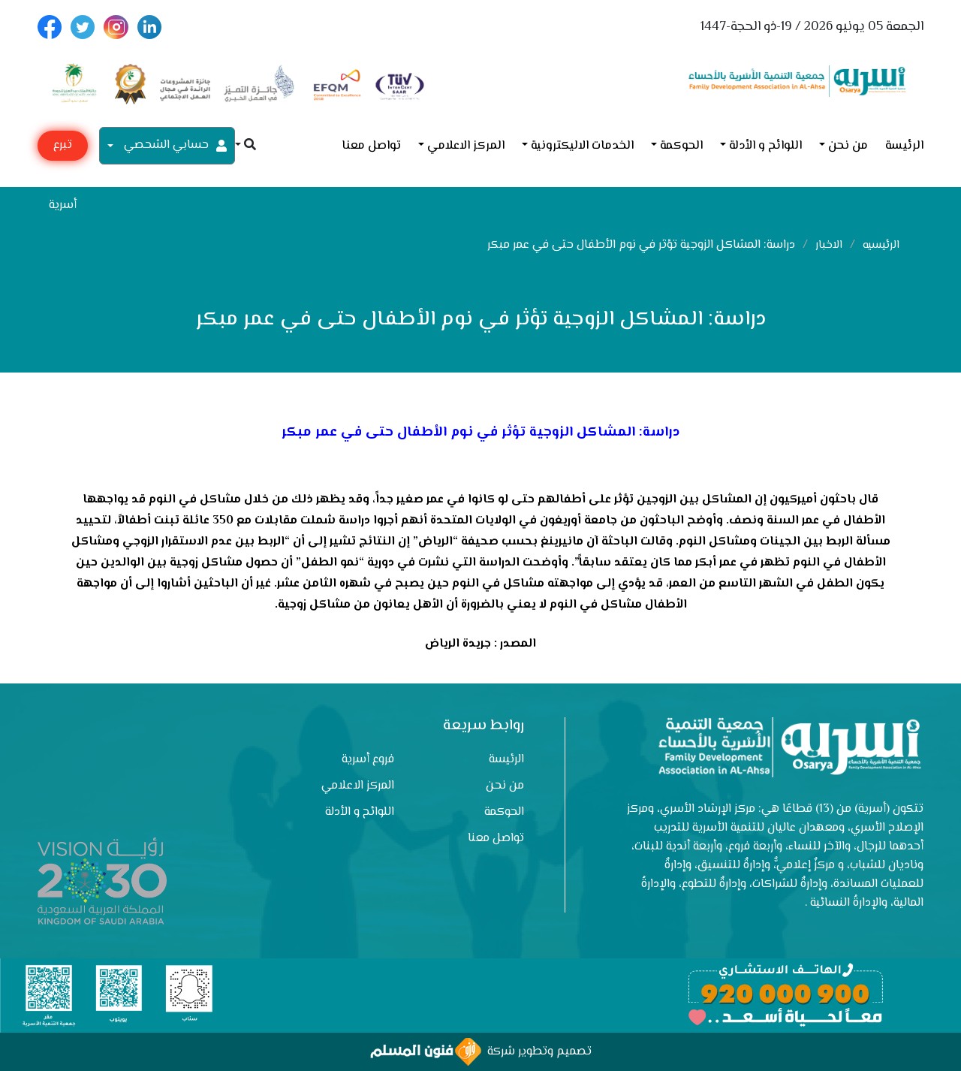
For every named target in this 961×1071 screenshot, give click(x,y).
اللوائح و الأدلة (765, 146)
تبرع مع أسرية (63, 148)
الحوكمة (681, 146)
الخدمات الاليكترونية (582, 146)
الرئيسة (904, 146)
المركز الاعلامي (466, 146)
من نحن (848, 146)
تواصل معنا (371, 146)
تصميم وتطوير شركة (481, 1052)
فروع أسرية (368, 759)
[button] (245, 146)
